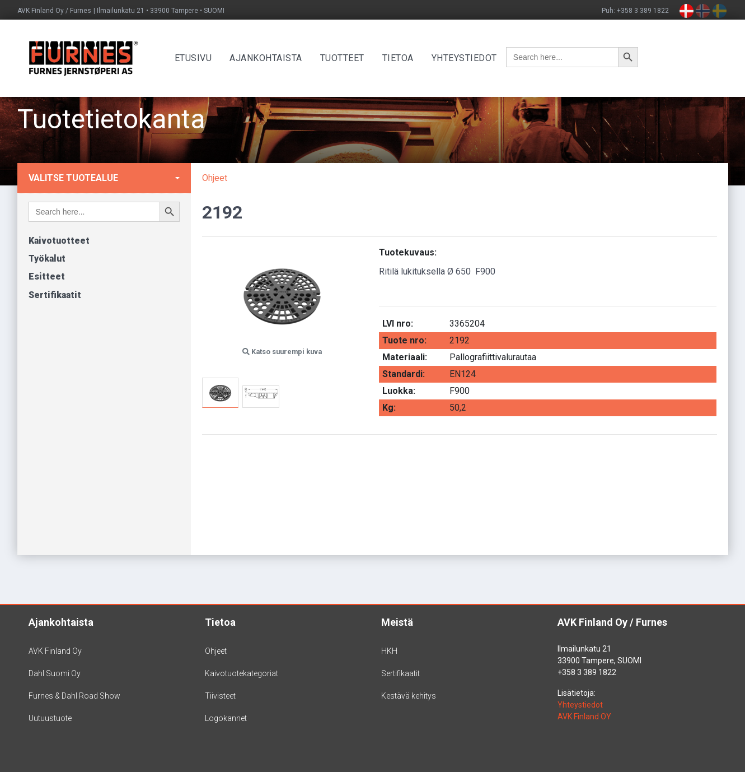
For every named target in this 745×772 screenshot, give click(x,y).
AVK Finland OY (584, 716)
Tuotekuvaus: (408, 252)
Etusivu (201, 58)
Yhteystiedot (472, 58)
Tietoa (405, 58)
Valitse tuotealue (73, 178)
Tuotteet (350, 58)
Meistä (397, 622)
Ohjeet (214, 178)
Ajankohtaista (274, 58)
